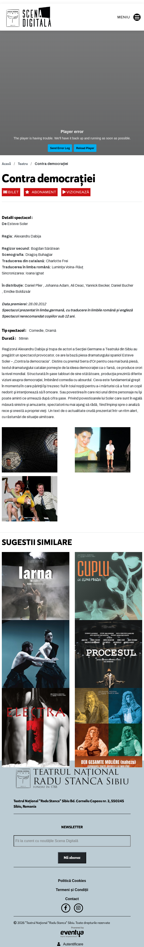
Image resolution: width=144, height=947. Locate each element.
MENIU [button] (129, 17)
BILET (11, 192)
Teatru (23, 163)
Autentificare (70, 944)
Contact (72, 899)
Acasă (6, 163)
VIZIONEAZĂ (76, 192)
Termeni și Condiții (72, 890)
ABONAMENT (40, 192)
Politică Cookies (72, 881)
